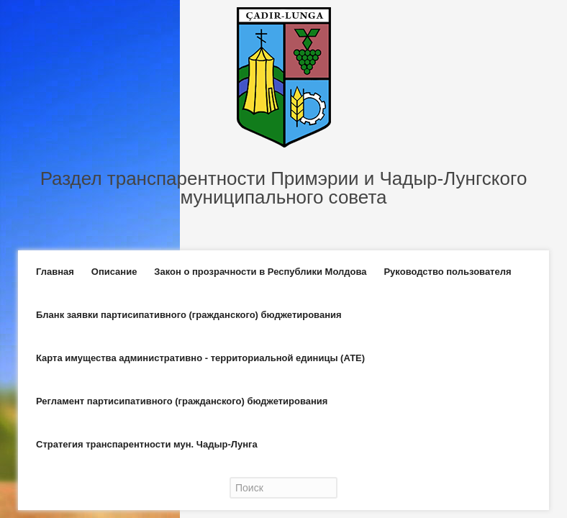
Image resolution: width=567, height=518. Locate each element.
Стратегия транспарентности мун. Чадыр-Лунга (147, 444)
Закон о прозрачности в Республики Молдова (260, 271)
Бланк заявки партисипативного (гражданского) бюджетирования (189, 314)
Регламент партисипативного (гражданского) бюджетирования (181, 401)
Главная (55, 271)
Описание (114, 271)
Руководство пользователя (447, 271)
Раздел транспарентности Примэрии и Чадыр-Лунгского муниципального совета (283, 187)
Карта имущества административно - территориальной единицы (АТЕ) (200, 358)
